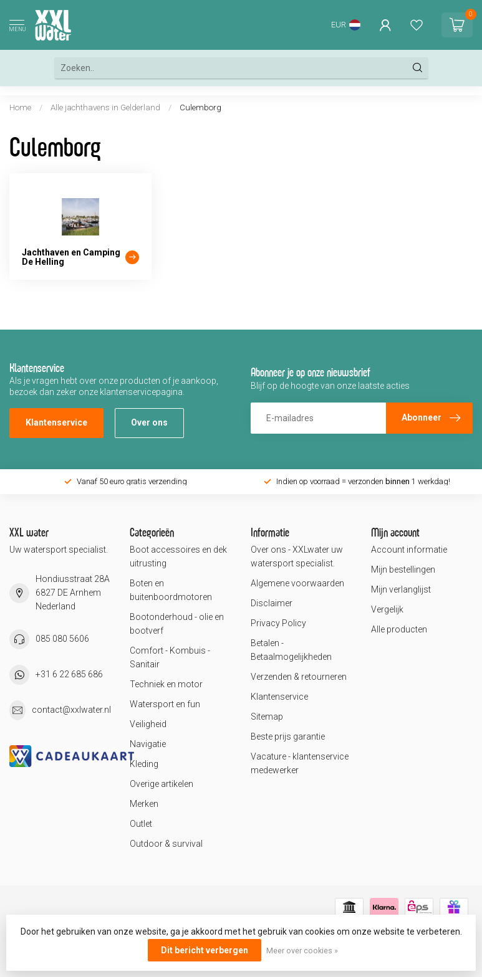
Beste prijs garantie (288, 736)
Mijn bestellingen (403, 569)
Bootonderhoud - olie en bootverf (177, 624)
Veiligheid (148, 724)
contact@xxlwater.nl (71, 710)
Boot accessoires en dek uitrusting (178, 556)
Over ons (149, 422)
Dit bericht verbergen (204, 950)
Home (20, 107)
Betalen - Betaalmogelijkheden (291, 650)
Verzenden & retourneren (299, 677)
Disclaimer (271, 603)
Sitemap (267, 717)
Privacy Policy (278, 623)
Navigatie (148, 744)
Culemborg (200, 107)
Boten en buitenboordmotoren (171, 590)
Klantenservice (56, 422)
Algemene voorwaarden (297, 583)
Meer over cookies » (302, 950)
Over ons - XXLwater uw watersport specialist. (297, 556)
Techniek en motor (166, 684)
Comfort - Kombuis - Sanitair (170, 657)
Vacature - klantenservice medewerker (300, 763)
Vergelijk (387, 609)
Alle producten (399, 629)
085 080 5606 (62, 639)
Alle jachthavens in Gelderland (106, 107)
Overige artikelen (161, 784)
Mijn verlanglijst (401, 589)
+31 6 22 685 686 (69, 674)
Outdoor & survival (166, 844)
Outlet (141, 824)
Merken (144, 804)
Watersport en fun (165, 704)
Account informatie (409, 550)
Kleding (144, 764)
